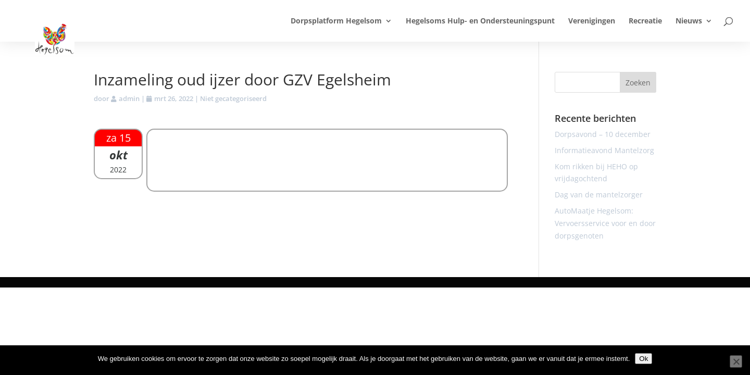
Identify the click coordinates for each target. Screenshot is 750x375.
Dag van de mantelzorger (599, 194)
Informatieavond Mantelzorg (604, 150)
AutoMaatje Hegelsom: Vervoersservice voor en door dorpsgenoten (605, 223)
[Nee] (736, 361)
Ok (643, 358)
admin (129, 98)
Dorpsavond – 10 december (603, 134)
